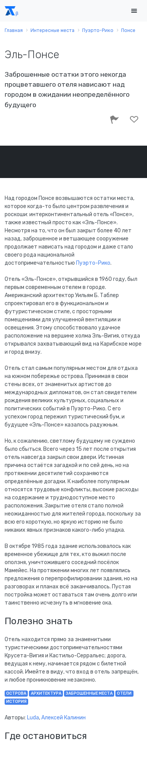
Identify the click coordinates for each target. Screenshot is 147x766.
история (16, 701)
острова (16, 693)
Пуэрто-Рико (93, 263)
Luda (33, 717)
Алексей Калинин (63, 717)
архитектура (46, 693)
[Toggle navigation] (133, 11)
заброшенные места (89, 693)
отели (124, 693)
